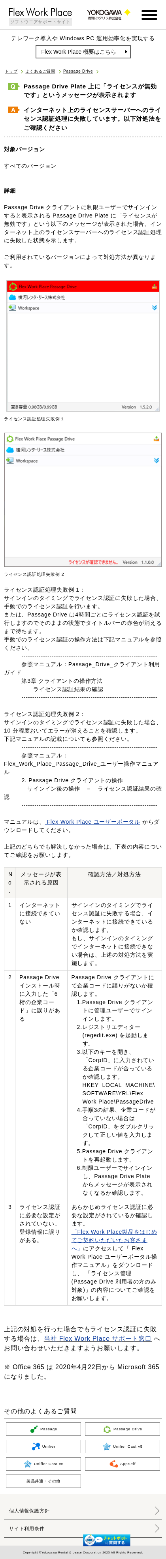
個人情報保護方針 (29, 1511)
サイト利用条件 (27, 1528)
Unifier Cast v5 (122, 1446)
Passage (43, 1429)
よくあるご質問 (40, 71)
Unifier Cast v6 (43, 1464)
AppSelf (122, 1464)
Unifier (43, 1446)
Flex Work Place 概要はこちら (79, 52)
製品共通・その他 (43, 1481)
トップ (11, 71)
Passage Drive (78, 71)
